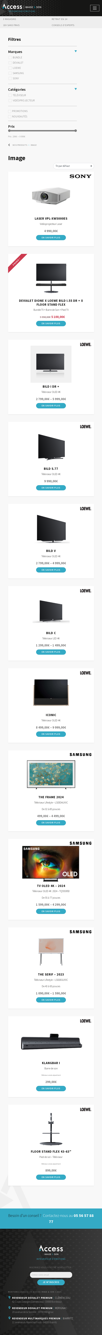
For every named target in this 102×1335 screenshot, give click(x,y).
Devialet (18, 62)
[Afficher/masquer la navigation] (94, 8)
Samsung (18, 73)
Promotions (20, 111)
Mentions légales (18, 1292)
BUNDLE (17, 57)
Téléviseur (19, 95)
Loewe (17, 67)
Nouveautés (19, 116)
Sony (16, 78)
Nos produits (20, 145)
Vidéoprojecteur (24, 100)
